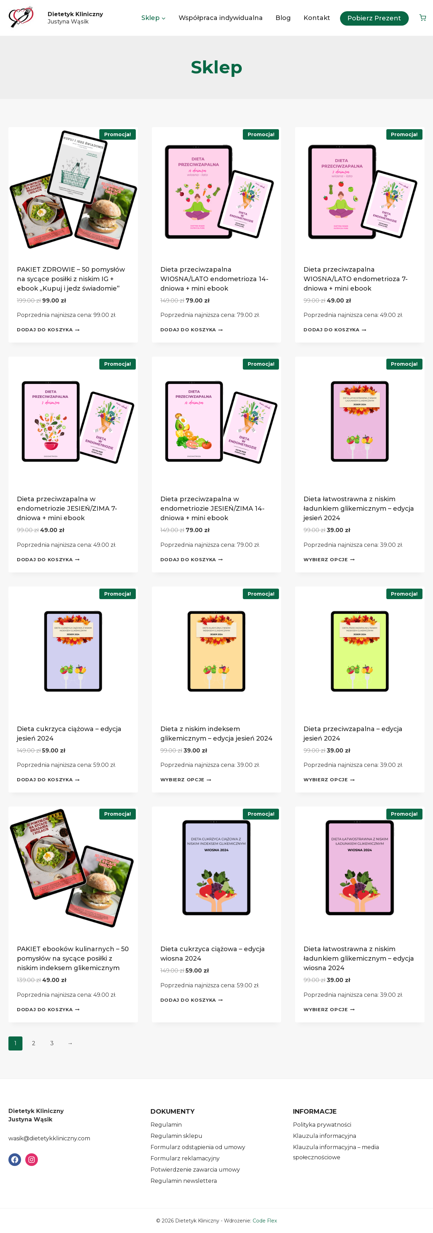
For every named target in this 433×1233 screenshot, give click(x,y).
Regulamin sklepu (176, 1136)
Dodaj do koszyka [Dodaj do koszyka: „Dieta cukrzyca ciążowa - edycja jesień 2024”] (48, 780)
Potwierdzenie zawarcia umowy (195, 1169)
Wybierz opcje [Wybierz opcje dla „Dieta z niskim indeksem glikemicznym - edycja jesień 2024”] (186, 780)
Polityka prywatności (322, 1124)
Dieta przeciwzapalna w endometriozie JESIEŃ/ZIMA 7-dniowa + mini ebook (67, 508)
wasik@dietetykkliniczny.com (49, 1138)
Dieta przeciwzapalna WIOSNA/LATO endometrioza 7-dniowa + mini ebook (356, 279)
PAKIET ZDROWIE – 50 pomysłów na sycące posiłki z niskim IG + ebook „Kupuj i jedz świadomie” (71, 279)
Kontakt (317, 18)
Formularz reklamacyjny (185, 1158)
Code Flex (265, 1221)
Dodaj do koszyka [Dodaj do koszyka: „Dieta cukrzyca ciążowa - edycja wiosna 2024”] (191, 1000)
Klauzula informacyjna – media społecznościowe (336, 1152)
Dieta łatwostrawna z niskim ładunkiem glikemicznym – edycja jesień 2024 (359, 508)
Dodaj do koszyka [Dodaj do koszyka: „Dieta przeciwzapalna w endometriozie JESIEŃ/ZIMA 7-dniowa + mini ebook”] (48, 560)
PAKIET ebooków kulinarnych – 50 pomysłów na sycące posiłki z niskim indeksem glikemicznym (73, 958)
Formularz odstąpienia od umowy (198, 1147)
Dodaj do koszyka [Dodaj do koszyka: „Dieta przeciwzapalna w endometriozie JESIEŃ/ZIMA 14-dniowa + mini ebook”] (191, 560)
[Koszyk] (422, 17)
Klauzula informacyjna (324, 1136)
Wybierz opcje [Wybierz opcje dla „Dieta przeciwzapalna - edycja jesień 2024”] (329, 780)
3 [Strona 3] (52, 1043)
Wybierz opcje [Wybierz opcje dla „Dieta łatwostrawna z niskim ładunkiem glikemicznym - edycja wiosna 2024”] (329, 1009)
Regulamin (166, 1124)
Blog (283, 18)
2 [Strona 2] (33, 1043)
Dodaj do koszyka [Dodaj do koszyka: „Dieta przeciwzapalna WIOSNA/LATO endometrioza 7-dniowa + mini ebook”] (335, 330)
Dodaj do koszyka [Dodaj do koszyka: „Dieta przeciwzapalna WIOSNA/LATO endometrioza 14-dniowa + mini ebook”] (191, 330)
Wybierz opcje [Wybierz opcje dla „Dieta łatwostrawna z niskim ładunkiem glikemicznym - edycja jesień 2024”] (329, 560)
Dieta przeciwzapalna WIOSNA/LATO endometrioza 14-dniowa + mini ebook (214, 279)
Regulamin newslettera (184, 1181)
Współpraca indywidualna (221, 18)
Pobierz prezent (374, 18)
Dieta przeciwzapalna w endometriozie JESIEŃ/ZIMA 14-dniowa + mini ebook (212, 508)
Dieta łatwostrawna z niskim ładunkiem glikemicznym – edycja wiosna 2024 (359, 958)
